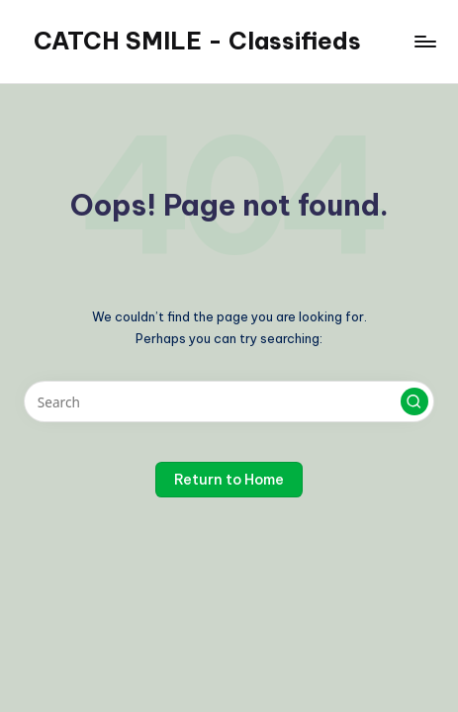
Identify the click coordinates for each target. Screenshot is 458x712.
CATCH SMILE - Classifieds (197, 40)
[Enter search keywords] (229, 401)
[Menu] (424, 41)
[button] (414, 401)
